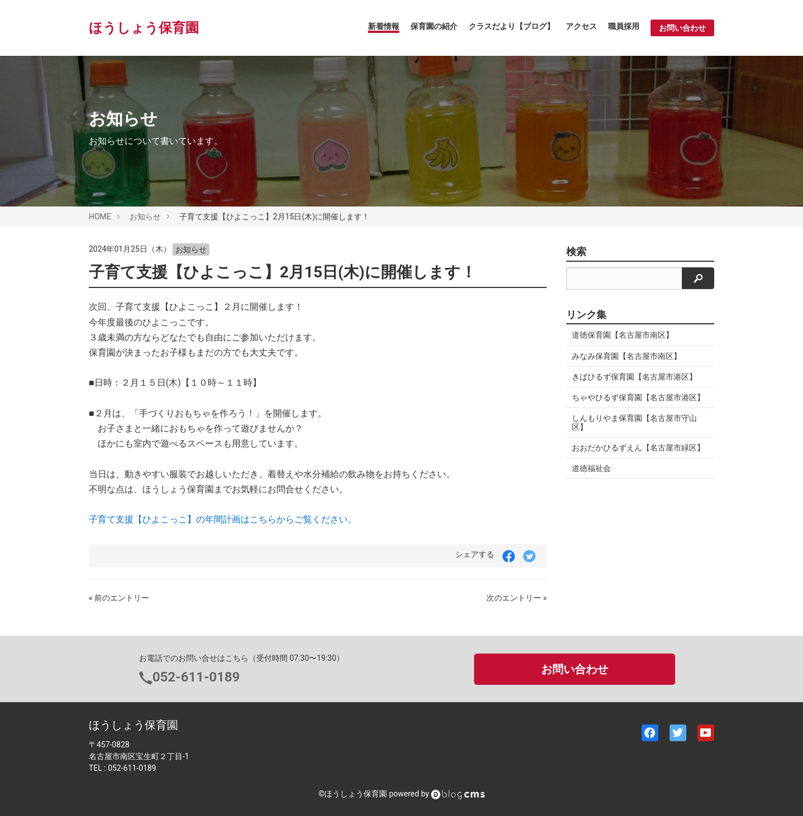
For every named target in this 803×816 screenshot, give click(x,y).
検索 (576, 251)
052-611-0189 (196, 677)
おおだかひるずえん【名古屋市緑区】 (638, 447)
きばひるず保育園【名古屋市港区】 (634, 376)
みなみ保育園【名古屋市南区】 (626, 356)
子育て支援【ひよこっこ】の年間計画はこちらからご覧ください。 (223, 519)
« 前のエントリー (119, 597)
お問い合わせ (682, 27)
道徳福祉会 (591, 468)
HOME (100, 216)
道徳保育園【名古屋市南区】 (622, 334)
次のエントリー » (516, 597)
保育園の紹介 (433, 26)
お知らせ (145, 216)
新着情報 (383, 26)
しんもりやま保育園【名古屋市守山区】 (634, 422)
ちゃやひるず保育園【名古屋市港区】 (638, 397)
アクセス (581, 26)
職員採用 (623, 26)
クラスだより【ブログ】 (512, 26)
